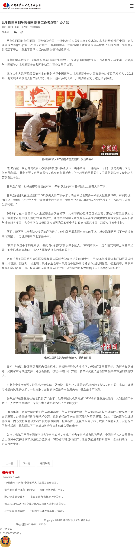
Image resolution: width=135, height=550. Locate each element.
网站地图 (21, 524)
